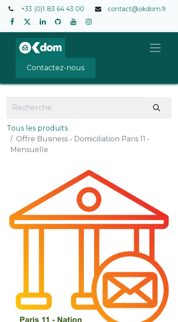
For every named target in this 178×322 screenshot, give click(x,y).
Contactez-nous (55, 68)
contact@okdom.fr (137, 9)
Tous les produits (37, 128)
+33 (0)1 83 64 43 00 (52, 9)
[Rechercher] (156, 108)
